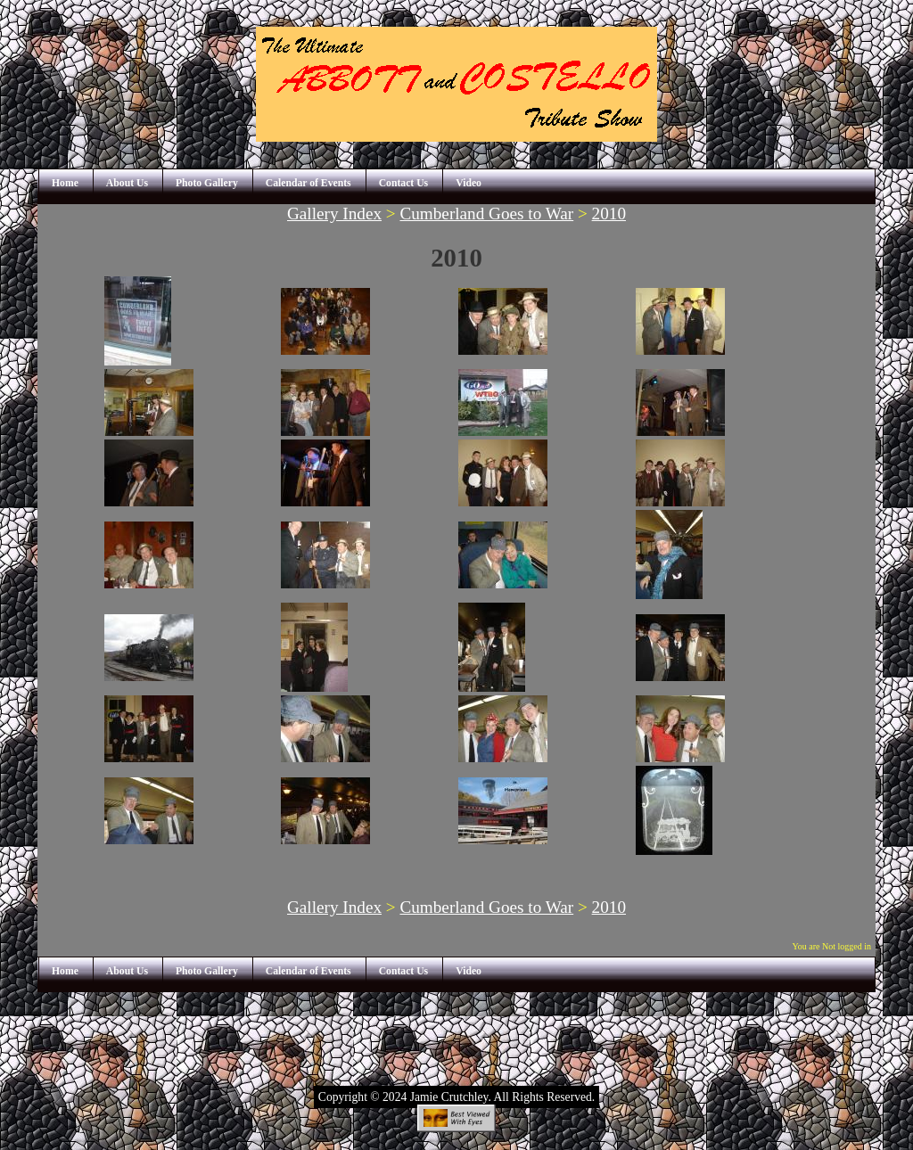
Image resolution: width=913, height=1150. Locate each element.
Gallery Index (334, 213)
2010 (609, 213)
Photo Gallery (207, 183)
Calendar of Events (308, 183)
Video (468, 183)
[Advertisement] (456, 1032)
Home (65, 183)
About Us (127, 183)
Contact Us (404, 183)
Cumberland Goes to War (486, 213)
